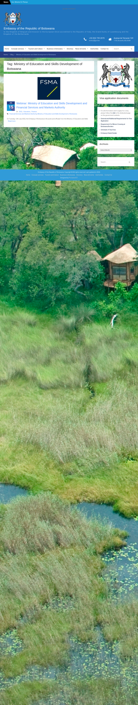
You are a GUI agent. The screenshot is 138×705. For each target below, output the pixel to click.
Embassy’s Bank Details (109, 133)
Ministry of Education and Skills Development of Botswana (57, 114)
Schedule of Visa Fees (108, 130)
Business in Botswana (55, 49)
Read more (12, 121)
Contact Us (105, 49)
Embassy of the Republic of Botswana (29, 28)
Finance (34, 111)
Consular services (17, 49)
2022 (20, 111)
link (114, 113)
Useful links (94, 49)
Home (7, 49)
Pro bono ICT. (73, 178)
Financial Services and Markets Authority (23, 114)
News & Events (80, 49)
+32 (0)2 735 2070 (97, 38)
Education (27, 111)
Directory (70, 49)
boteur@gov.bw (94, 40)
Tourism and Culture (35, 49)
